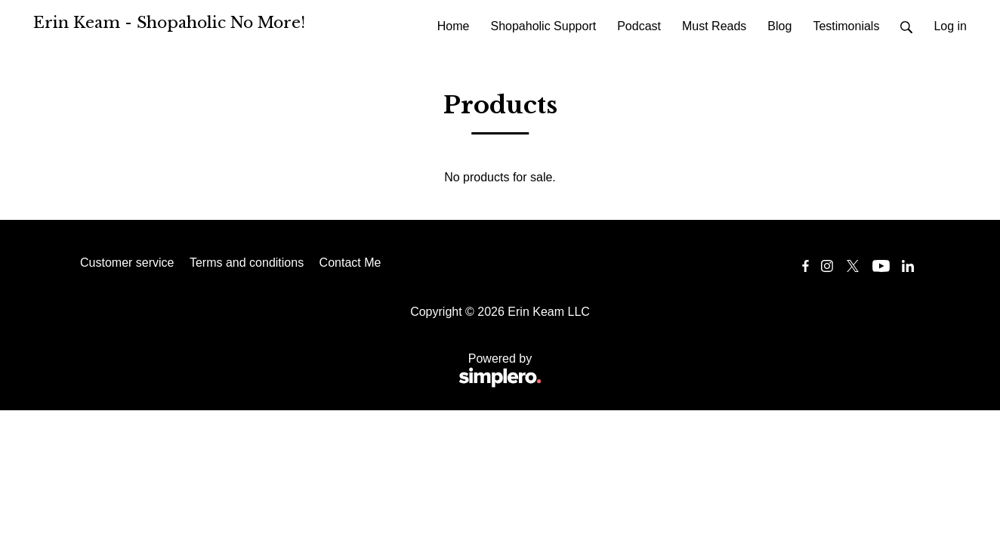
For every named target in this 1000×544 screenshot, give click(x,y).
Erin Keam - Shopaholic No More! (169, 22)
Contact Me (350, 262)
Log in (950, 26)
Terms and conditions (247, 262)
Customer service (127, 262)
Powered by (311, 371)
